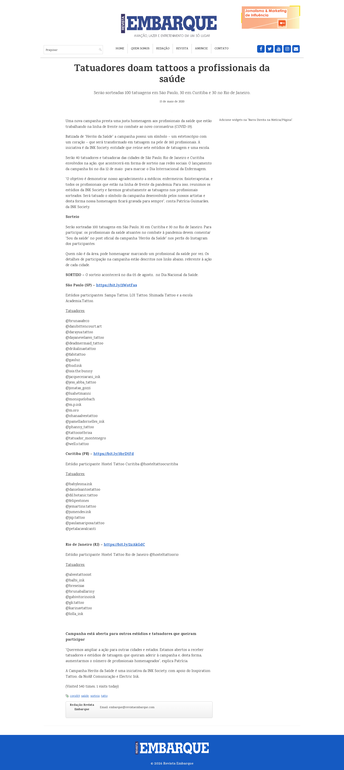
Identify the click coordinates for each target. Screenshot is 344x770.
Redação (162, 48)
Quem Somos (140, 48)
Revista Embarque (178, 764)
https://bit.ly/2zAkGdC (124, 545)
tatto (104, 696)
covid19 (75, 696)
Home (120, 48)
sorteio (95, 696)
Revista (182, 48)
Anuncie (201, 48)
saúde (85, 696)
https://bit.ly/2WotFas (116, 286)
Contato (221, 48)
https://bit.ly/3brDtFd (113, 454)
